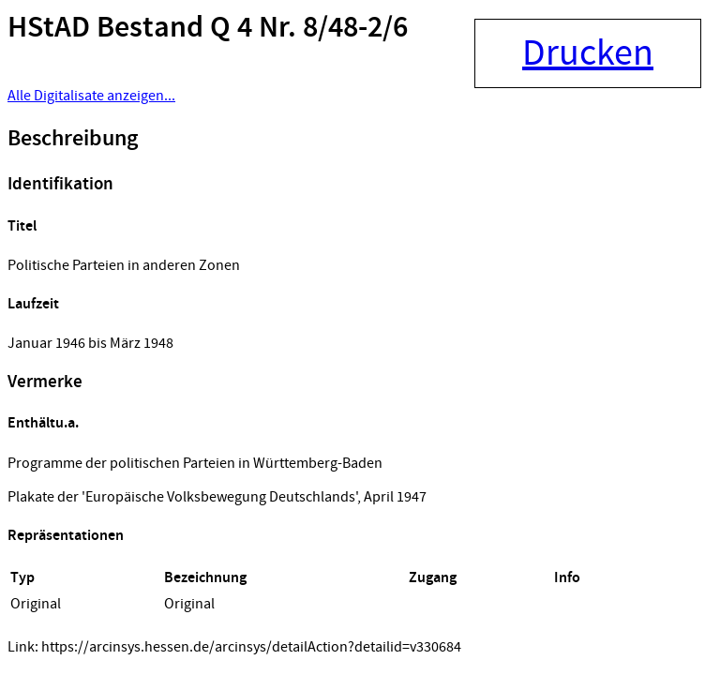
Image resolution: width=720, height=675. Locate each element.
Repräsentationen (66, 536)
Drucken (587, 53)
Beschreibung (73, 139)
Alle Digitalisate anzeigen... (91, 95)
